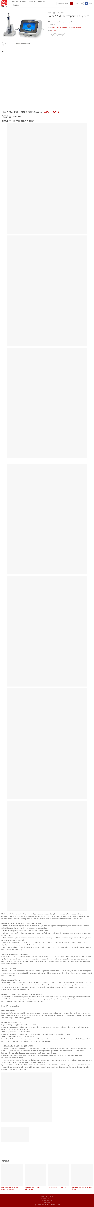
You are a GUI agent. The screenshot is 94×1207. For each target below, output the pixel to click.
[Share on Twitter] (53, 34)
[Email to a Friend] (56, 34)
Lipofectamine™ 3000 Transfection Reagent (81, 1188)
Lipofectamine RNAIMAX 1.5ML (57, 1188)
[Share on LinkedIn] (63, 34)
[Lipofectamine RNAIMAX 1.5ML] (58, 1175)
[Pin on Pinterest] (60, 34)
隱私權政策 (47, 1202)
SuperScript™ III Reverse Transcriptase (32, 1188)
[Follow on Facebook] (86, 3)
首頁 (49, 13)
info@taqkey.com (47, 1200)
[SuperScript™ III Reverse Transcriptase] (35, 1175)
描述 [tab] (3, 52)
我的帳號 (16, 5)
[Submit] (71, 3)
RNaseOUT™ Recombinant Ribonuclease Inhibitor (9, 1188)
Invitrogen (54, 30)
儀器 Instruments (58, 13)
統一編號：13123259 (47, 1198)
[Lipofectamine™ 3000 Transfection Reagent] (82, 1175)
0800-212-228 (51, 112)
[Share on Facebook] (50, 34)
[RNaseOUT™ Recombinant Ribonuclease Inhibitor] (12, 1175)
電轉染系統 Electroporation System (71, 27)
